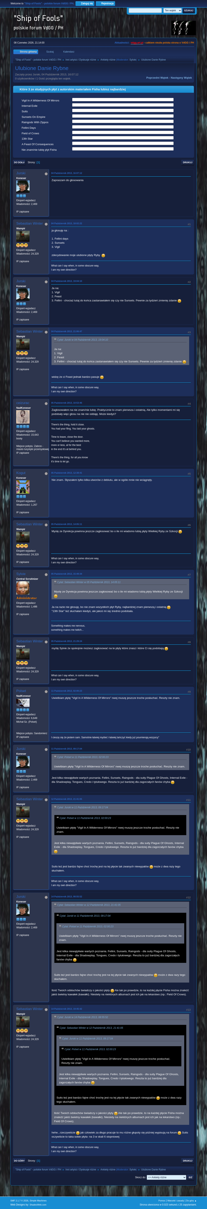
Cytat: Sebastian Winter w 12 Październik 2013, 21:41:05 (88, 905)
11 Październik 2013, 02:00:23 (66, 691)
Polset (21, 691)
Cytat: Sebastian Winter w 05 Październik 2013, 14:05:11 (88, 582)
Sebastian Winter (29, 223)
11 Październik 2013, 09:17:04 (66, 748)
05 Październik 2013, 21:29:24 (66, 641)
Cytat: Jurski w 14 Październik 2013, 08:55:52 (82, 1017)
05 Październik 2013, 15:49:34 (66, 574)
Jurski (20, 173)
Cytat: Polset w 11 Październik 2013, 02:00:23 (82, 757)
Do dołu (19, 162)
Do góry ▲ (191, 1200)
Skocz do (140, 1177)
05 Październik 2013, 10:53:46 (66, 403)
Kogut (20, 473)
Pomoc (161, 1200)
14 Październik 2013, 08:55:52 (66, 896)
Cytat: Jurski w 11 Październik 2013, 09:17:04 (82, 807)
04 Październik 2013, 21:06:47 (66, 331)
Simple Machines (38, 1200)
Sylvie (132, 59)
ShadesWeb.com (38, 1204)
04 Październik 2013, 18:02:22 (66, 223)
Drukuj (187, 162)
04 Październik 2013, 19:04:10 (66, 281)
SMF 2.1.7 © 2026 (19, 1200)
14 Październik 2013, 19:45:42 (66, 1009)
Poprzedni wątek (157, 77)
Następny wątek (181, 77)
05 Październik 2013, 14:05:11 (66, 524)
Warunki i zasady (175, 1200)
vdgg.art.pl (137, 42)
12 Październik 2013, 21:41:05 (66, 799)
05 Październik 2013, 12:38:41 (66, 473)
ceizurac (22, 403)
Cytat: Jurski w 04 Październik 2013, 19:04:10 (82, 339)
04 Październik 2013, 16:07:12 (66, 173)
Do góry (19, 1161)
